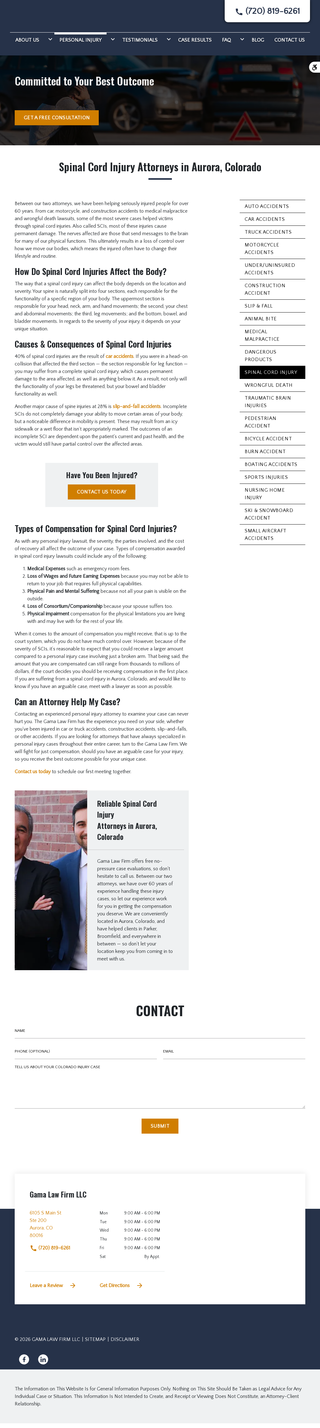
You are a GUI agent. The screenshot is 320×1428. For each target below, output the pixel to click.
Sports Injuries (266, 482)
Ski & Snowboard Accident (269, 518)
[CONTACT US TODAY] (101, 496)
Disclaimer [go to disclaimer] (125, 1344)
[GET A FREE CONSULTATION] (57, 122)
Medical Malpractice (262, 340)
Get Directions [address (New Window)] (121, 1290)
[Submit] (160, 1130)
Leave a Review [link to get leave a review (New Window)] (53, 1290)
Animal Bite (261, 323)
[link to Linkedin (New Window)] (43, 1364)
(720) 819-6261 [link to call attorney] (50, 1252)
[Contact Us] (289, 43)
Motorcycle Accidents (262, 253)
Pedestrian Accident (260, 426)
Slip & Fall (259, 310)
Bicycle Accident (268, 443)
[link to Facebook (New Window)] (24, 1364)
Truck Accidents (268, 237)
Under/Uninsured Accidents (270, 273)
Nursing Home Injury (265, 498)
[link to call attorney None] (267, 14)
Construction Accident (265, 294)
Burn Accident (265, 456)
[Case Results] (195, 43)
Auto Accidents (267, 211)
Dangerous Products (261, 360)
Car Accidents (265, 224)
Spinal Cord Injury (271, 377)
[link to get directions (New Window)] (60, 1231)
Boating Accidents (271, 469)
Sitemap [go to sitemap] (95, 1344)
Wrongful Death (269, 390)
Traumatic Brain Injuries (268, 406)
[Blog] (258, 43)
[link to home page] (37, 16)
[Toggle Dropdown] (49, 43)
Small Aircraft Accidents (266, 539)
